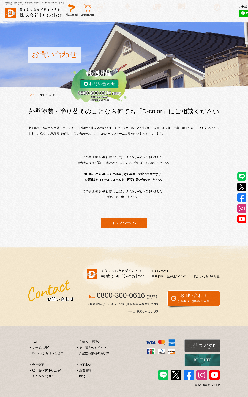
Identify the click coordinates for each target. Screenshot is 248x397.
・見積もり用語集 (88, 341)
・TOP (34, 341)
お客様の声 (116, 14)
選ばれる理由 (96, 14)
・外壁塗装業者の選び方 (92, 353)
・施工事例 (83, 364)
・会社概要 (36, 364)
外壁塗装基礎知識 (154, 14)
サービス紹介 (75, 14)
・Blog (81, 376)
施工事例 (133, 14)
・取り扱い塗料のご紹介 (45, 370)
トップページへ (124, 223)
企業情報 (175, 14)
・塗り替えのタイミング (92, 347)
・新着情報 (83, 370)
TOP (31, 95)
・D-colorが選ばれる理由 (46, 353)
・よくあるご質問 (41, 376)
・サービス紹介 (39, 347)
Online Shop (190, 14)
